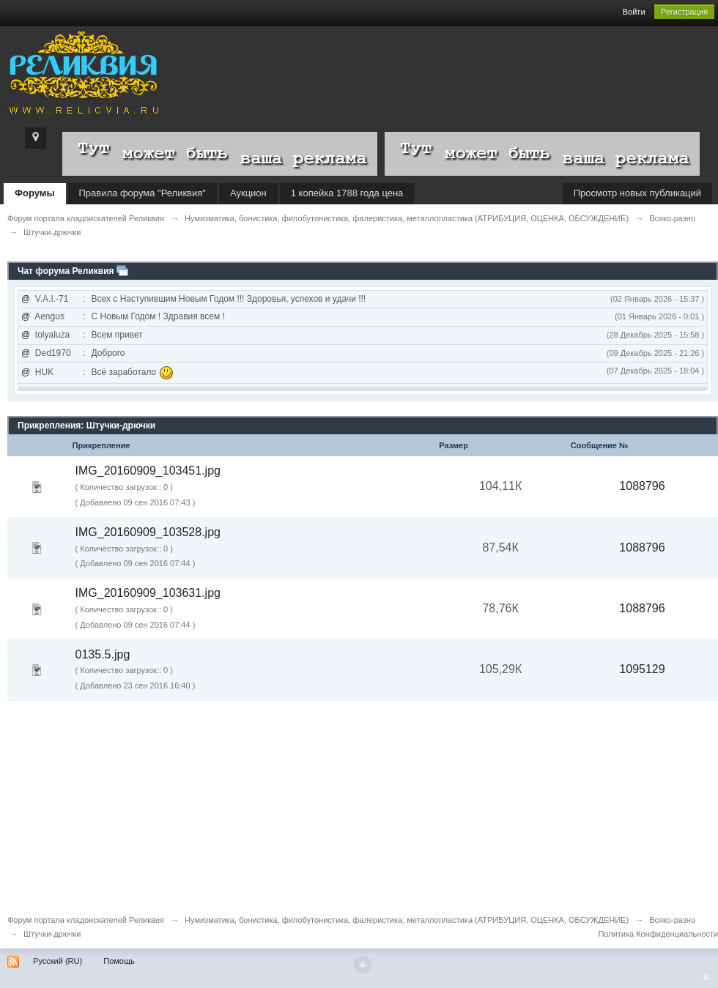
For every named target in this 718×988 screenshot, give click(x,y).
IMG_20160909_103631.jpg (148, 593)
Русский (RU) (57, 961)
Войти (634, 11)
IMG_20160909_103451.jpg (148, 470)
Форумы (35, 192)
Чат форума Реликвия (66, 271)
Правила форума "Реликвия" (142, 192)
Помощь (119, 961)
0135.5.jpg (102, 654)
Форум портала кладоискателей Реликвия (85, 919)
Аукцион (248, 192)
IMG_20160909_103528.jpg (148, 532)
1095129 (642, 669)
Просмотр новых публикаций (637, 192)
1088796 (642, 486)
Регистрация (684, 11)
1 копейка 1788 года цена (347, 192)
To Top (706, 976)
